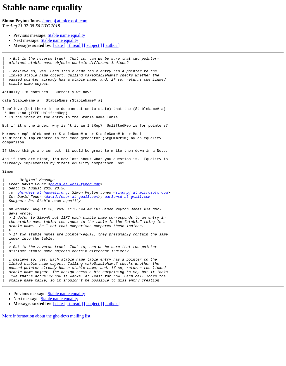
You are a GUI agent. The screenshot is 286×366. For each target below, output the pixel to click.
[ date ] (59, 45)
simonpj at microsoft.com (64, 20)
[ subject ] (93, 45)
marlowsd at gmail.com (128, 224)
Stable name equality (66, 35)
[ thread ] (74, 45)
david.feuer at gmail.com (72, 224)
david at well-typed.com (75, 209)
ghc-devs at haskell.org (43, 219)
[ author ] (111, 45)
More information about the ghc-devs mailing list (46, 361)
